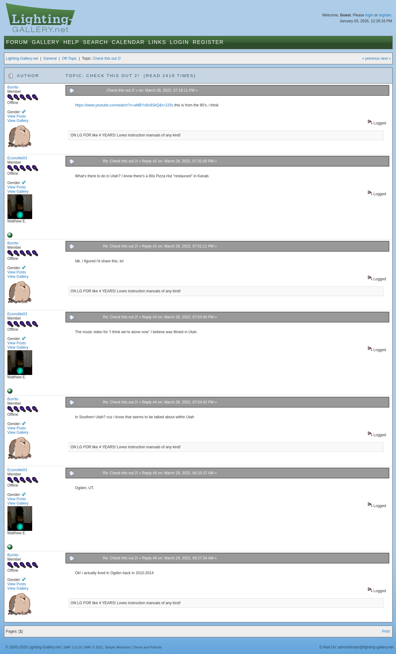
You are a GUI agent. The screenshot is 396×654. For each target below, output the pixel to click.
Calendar (128, 42)
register (385, 15)
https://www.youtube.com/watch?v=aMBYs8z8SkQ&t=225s (124, 105)
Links (157, 42)
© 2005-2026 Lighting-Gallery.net (33, 647)
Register (208, 42)
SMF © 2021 (93, 647)
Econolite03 (17, 158)
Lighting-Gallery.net (22, 58)
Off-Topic (69, 58)
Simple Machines (118, 647)
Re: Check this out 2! (120, 161)
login (369, 15)
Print (386, 631)
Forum (17, 42)
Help (71, 42)
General (50, 58)
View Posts (16, 116)
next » (386, 58)
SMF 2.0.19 (72, 647)
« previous (371, 58)
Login (179, 42)
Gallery (46, 42)
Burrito (13, 87)
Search (95, 42)
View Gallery (17, 120)
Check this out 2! (107, 58)
